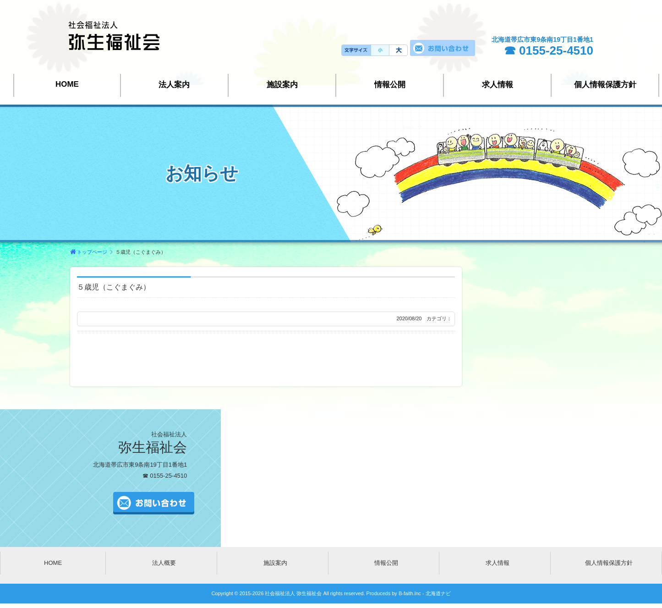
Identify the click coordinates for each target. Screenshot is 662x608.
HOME (67, 84)
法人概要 (164, 562)
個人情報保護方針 (605, 84)
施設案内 (282, 84)
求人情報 (497, 84)
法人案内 (174, 84)
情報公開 (389, 84)
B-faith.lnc (409, 593)
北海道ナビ (438, 593)
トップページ (92, 252)
